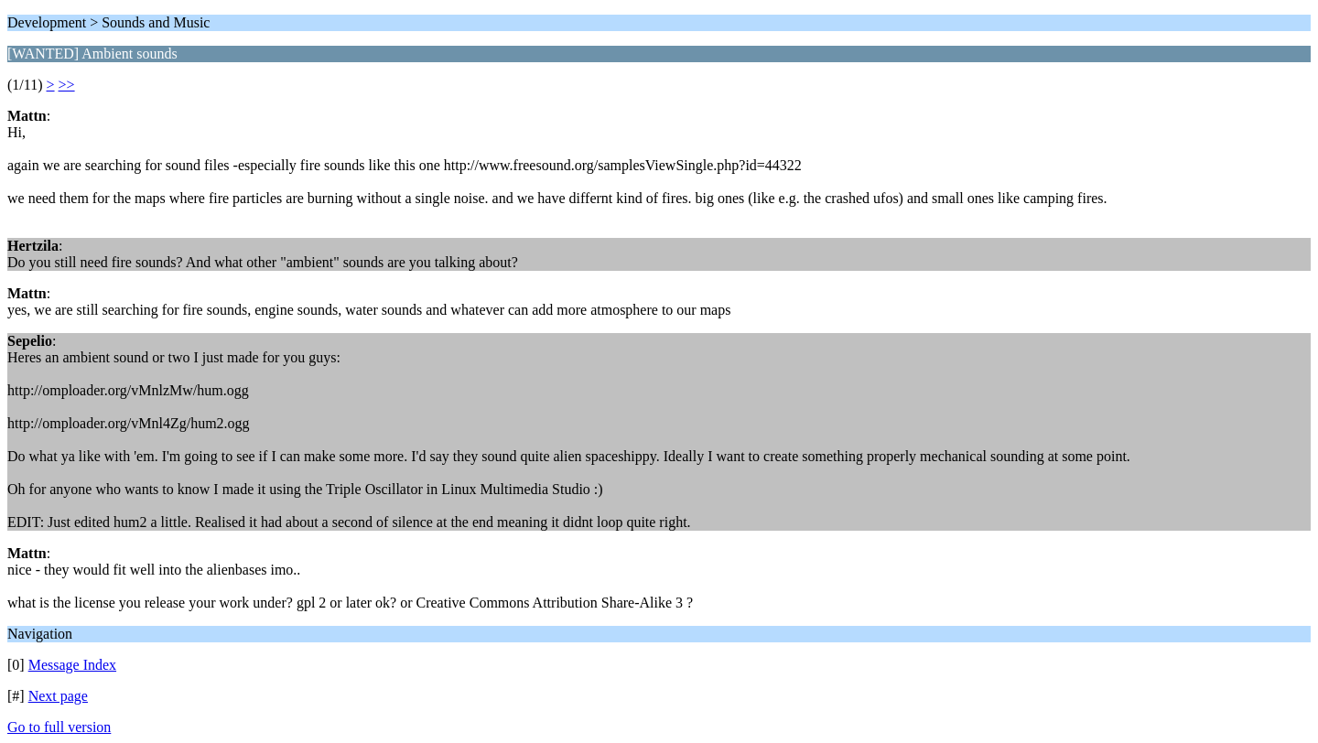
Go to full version (59, 727)
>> (67, 84)
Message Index (72, 665)
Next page (58, 696)
